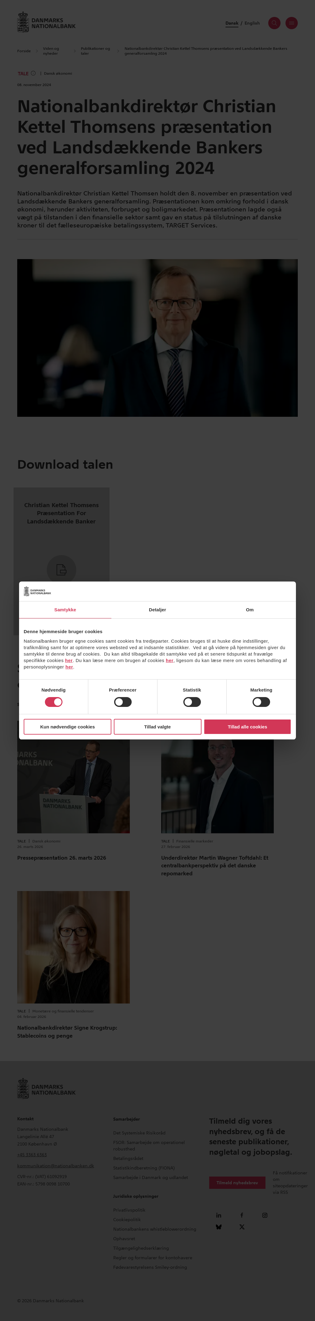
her (69, 660)
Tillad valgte (157, 726)
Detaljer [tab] (157, 609)
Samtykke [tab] (65, 609)
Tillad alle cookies (247, 726)
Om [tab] (249, 609)
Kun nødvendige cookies (67, 726)
